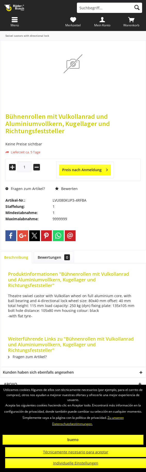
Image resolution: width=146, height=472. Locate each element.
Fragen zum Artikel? (25, 188)
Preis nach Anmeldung (85, 169)
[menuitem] (131, 22)
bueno (73, 439)
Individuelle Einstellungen (75, 463)
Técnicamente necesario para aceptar (75, 452)
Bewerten (66, 188)
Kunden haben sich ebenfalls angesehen (38, 372)
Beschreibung (16, 257)
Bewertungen (54, 257)
